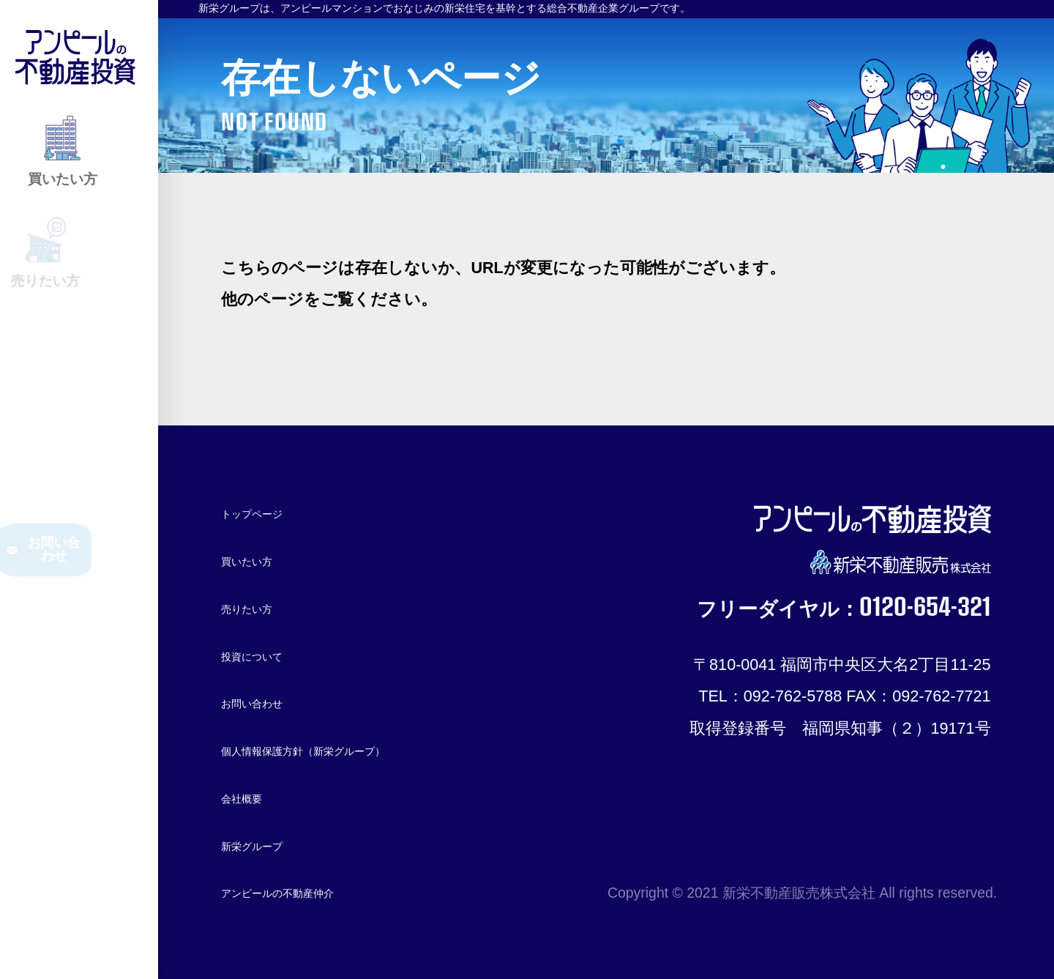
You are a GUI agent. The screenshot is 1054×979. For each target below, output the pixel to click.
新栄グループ (270, 844)
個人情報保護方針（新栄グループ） (351, 749)
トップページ (271, 512)
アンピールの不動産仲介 (311, 891)
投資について (271, 654)
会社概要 (253, 797)
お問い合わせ (271, 702)
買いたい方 (262, 560)
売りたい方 (262, 607)
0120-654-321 (890, 610)
